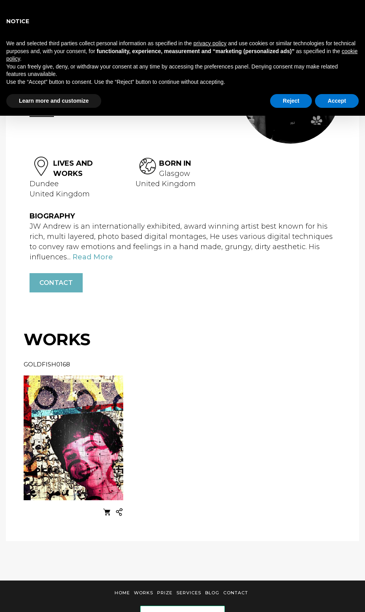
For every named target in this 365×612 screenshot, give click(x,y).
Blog (212, 592)
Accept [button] (337, 101)
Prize (164, 592)
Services (188, 592)
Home (122, 592)
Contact (56, 283)
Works (143, 592)
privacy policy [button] (209, 43)
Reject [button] (291, 101)
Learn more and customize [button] (54, 101)
